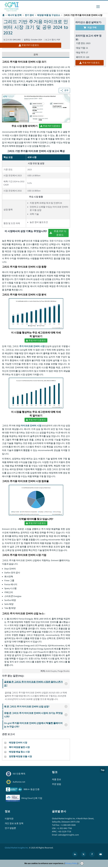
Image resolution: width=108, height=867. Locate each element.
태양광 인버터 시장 (18, 742)
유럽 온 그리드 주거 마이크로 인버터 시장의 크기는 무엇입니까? (36, 714)
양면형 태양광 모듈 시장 (20, 756)
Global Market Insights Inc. (17, 847)
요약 (36, 54)
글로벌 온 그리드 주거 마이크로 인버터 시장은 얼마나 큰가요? (36, 683)
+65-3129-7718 (64, 831)
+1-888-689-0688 (68, 825)
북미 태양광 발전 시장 (19, 747)
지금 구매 (90, 27)
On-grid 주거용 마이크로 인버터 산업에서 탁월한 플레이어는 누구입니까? (36, 724)
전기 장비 (29, 15)
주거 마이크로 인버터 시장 (32, 346)
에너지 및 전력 (15, 15)
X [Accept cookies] (81, 863)
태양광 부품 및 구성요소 (48, 15)
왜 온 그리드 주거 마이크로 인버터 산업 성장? (36, 706)
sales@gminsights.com (68, 834)
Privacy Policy (71, 863)
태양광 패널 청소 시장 (19, 751)
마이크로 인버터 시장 (31, 425)
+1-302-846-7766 (64, 828)
